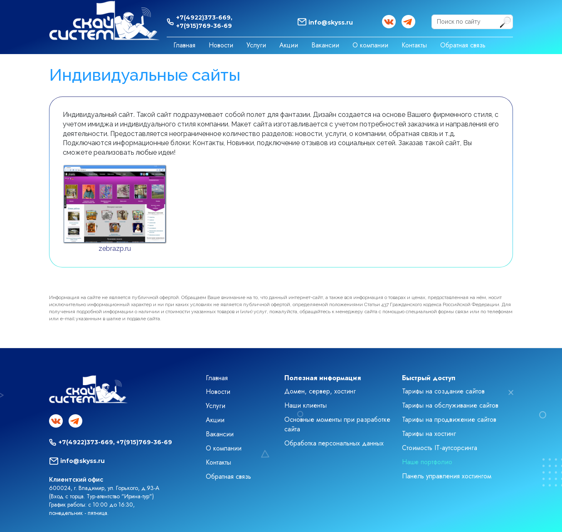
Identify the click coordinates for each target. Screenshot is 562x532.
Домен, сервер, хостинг (320, 391)
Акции (288, 45)
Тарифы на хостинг (429, 433)
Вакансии (325, 45)
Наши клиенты (305, 405)
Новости (221, 45)
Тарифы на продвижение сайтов (449, 419)
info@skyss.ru (330, 22)
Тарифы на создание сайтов (443, 391)
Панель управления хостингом (446, 476)
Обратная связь (463, 45)
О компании (370, 45)
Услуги (256, 45)
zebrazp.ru (115, 248)
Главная (184, 45)
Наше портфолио (427, 462)
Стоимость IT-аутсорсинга (439, 448)
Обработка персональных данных (334, 443)
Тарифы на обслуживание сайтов (450, 405)
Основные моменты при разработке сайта (337, 424)
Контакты (414, 45)
